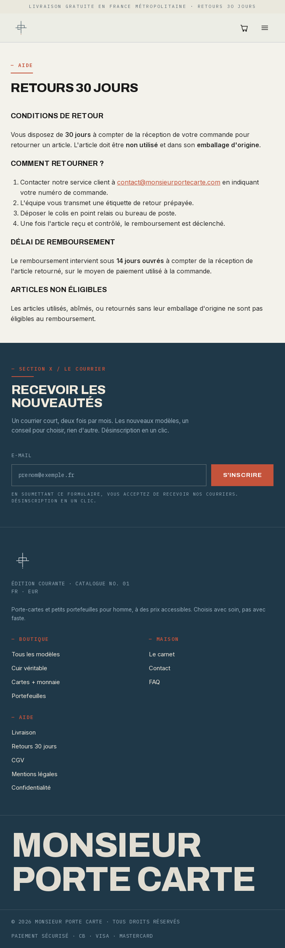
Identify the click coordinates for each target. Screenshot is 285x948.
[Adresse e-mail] (109, 475)
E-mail (22, 455)
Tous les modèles (36, 654)
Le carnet (162, 654)
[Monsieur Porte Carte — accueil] (21, 27)
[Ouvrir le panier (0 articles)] (244, 28)
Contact (159, 668)
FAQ (154, 682)
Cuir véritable (29, 668)
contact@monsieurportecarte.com (168, 182)
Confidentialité (31, 787)
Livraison (24, 732)
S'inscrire (242, 475)
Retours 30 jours (34, 746)
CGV (18, 760)
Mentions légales (35, 774)
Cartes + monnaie (36, 682)
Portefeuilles (29, 696)
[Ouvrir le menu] (264, 28)
